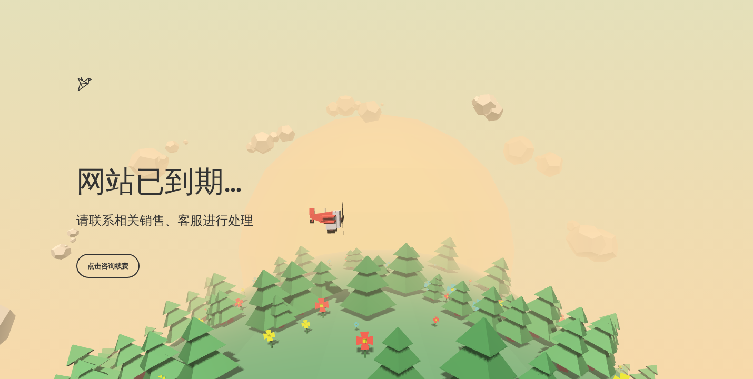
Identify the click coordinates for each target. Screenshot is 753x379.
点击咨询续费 (107, 266)
